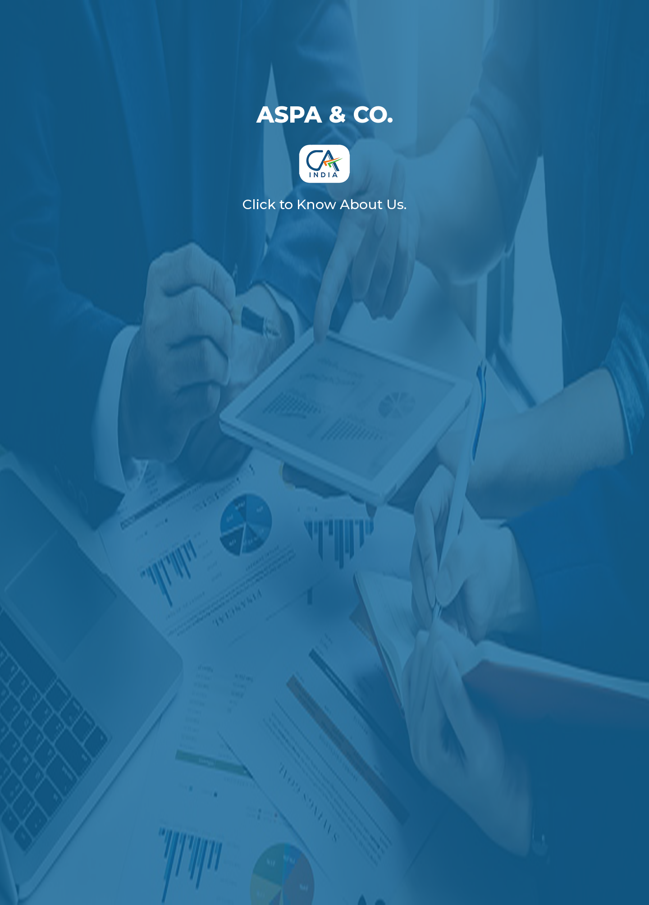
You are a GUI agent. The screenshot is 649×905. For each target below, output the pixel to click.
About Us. (373, 204)
